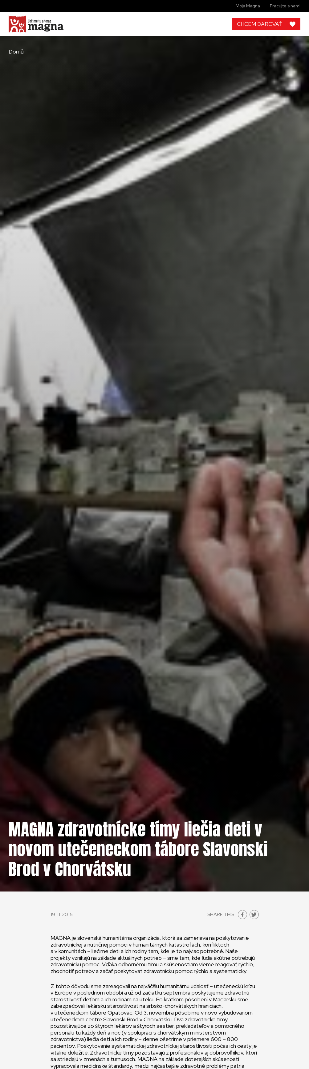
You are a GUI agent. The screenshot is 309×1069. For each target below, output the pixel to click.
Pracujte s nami (285, 6)
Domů (16, 51)
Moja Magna (248, 6)
